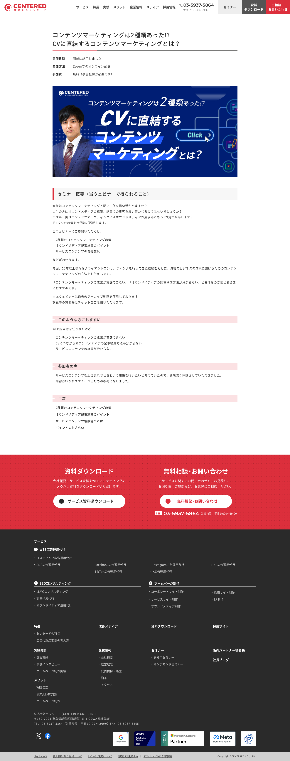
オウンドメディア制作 (166, 606)
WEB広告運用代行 (52, 549)
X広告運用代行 (162, 571)
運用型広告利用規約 (128, 756)
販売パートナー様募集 (229, 650)
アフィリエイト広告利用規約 (158, 756)
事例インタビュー (48, 664)
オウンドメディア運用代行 (54, 605)
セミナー (229, 7)
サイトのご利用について (100, 756)
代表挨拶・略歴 (111, 671)
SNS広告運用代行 (48, 564)
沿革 (104, 678)
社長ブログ (221, 659)
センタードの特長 (48, 633)
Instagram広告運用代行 (168, 564)
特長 (37, 626)
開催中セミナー (164, 657)
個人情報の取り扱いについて (67, 756)
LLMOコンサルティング (52, 591)
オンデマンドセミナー (168, 664)
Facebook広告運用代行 (110, 564)
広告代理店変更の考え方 (52, 640)
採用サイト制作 (224, 592)
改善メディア (108, 626)
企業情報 (105, 650)
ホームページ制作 (166, 583)
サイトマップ (40, 756)
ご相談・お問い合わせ (278, 7)
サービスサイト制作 (164, 599)
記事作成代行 (45, 598)
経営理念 (107, 664)
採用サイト (221, 626)
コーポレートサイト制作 (167, 591)
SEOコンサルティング (55, 583)
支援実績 (42, 657)
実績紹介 (40, 650)
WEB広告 (42, 687)
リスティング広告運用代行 (54, 558)
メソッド (40, 680)
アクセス (107, 684)
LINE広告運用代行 (223, 564)
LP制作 (218, 599)
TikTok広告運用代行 (108, 571)
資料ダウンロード (254, 7)
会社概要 (107, 657)
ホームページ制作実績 (51, 671)
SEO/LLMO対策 (46, 694)
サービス (40, 541)
